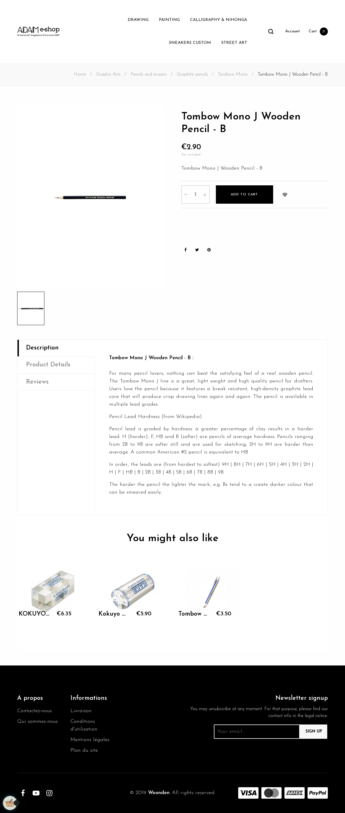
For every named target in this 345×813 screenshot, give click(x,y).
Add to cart (244, 194)
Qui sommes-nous (37, 721)
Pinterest (209, 250)
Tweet (197, 250)
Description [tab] (42, 348)
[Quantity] (195, 194)
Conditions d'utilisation (83, 725)
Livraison (81, 711)
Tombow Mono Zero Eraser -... (194, 614)
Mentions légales (89, 740)
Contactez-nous (34, 711)
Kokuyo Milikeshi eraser (114, 614)
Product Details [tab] (48, 365)
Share (185, 250)
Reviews (37, 382)
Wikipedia (188, 416)
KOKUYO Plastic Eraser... (35, 614)
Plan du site (84, 750)
